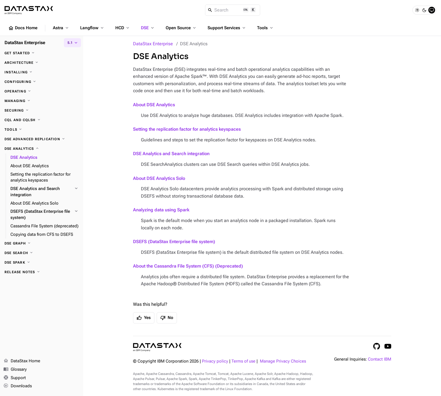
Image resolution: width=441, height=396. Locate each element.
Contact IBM (379, 359)
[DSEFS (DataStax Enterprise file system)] (44, 214)
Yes (144, 317)
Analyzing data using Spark (161, 209)
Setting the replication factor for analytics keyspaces (187, 129)
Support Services (227, 27)
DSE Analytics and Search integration (171, 153)
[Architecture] (41, 62)
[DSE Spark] (41, 262)
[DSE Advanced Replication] (41, 139)
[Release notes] (41, 272)
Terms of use (243, 361)
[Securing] (41, 110)
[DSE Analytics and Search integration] (44, 192)
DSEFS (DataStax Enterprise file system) (174, 241)
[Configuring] (41, 82)
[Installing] (41, 72)
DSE (148, 27)
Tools (265, 27)
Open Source (181, 27)
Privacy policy (215, 361)
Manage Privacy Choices (283, 361)
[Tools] (41, 129)
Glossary (15, 369)
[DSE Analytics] (41, 148)
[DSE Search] (41, 253)
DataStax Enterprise (153, 43)
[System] (431, 10)
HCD (122, 27)
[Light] (417, 10)
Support (14, 378)
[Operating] (41, 91)
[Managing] (41, 101)
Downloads (17, 386)
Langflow (92, 27)
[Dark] (424, 10)
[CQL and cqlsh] (41, 120)
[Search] (232, 10)
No (166, 317)
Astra (61, 27)
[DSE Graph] (41, 243)
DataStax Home (21, 361)
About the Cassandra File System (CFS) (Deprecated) (188, 266)
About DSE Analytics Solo (159, 178)
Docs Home (22, 28)
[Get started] (41, 53)
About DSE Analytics (154, 104)
